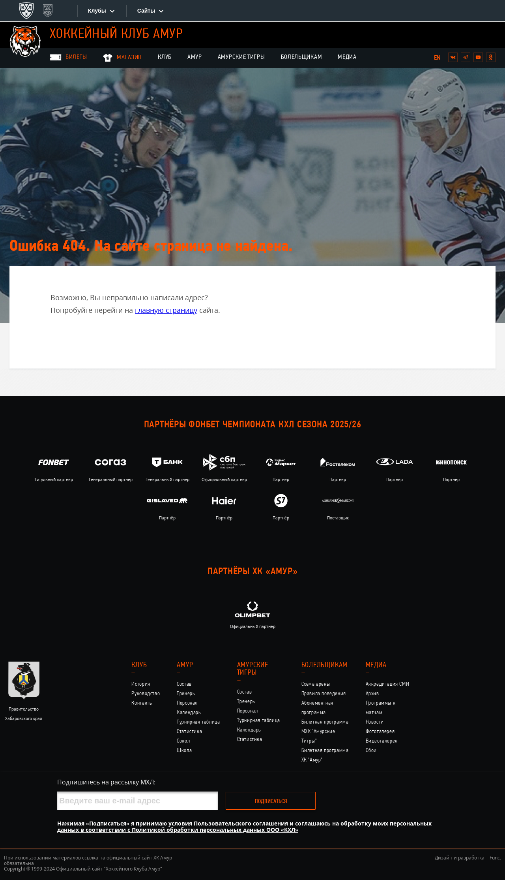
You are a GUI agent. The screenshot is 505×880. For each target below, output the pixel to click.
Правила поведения (323, 694)
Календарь (189, 713)
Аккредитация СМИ (388, 684)
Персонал (187, 703)
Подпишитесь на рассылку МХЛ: (106, 782)
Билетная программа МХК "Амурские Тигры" (325, 731)
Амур (194, 57)
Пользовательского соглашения (241, 823)
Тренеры (186, 694)
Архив (372, 694)
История (140, 684)
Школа (184, 751)
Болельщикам (301, 57)
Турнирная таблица (198, 722)
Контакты (142, 703)
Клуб (165, 57)
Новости (375, 722)
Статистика (189, 732)
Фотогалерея (380, 732)
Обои (371, 751)
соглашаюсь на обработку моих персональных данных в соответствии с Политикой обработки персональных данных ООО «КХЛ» (244, 826)
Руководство (145, 694)
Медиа (347, 57)
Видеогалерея (382, 741)
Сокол (183, 741)
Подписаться (271, 802)
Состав (184, 684)
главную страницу (166, 310)
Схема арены (315, 684)
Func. (495, 857)
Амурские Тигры (241, 57)
